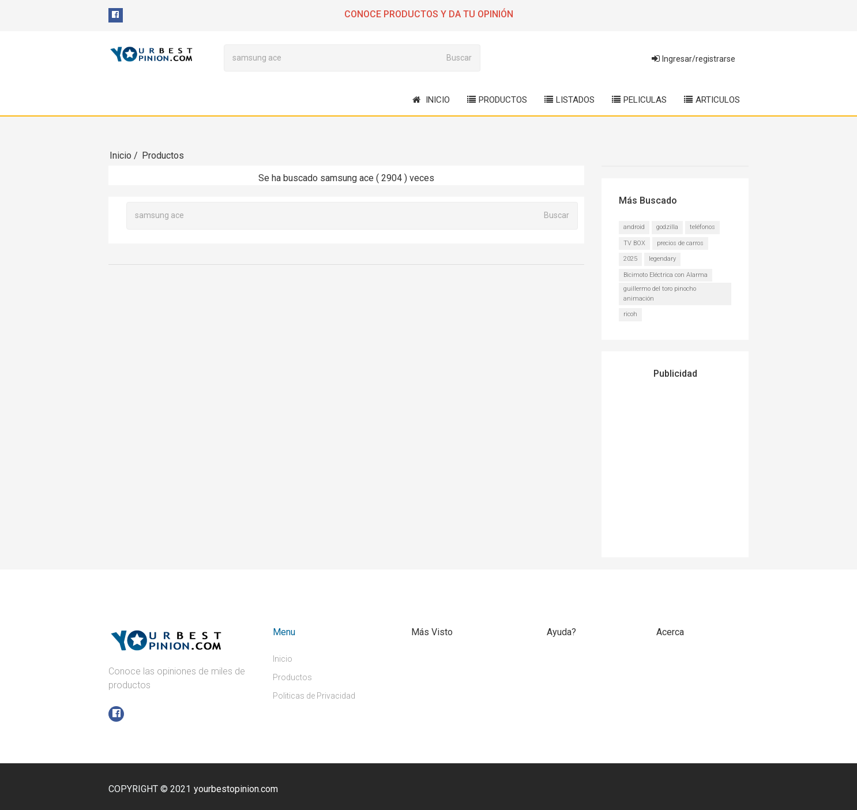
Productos (497, 100)
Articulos (712, 100)
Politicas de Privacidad (314, 695)
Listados (569, 100)
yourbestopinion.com (236, 788)
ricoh (630, 313)
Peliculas (639, 100)
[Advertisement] (691, 463)
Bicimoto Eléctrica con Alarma (665, 274)
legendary (662, 258)
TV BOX (634, 242)
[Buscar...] (331, 58)
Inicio (431, 100)
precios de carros (680, 242)
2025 (630, 258)
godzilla (667, 226)
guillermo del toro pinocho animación (659, 293)
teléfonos (702, 226)
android (634, 226)
